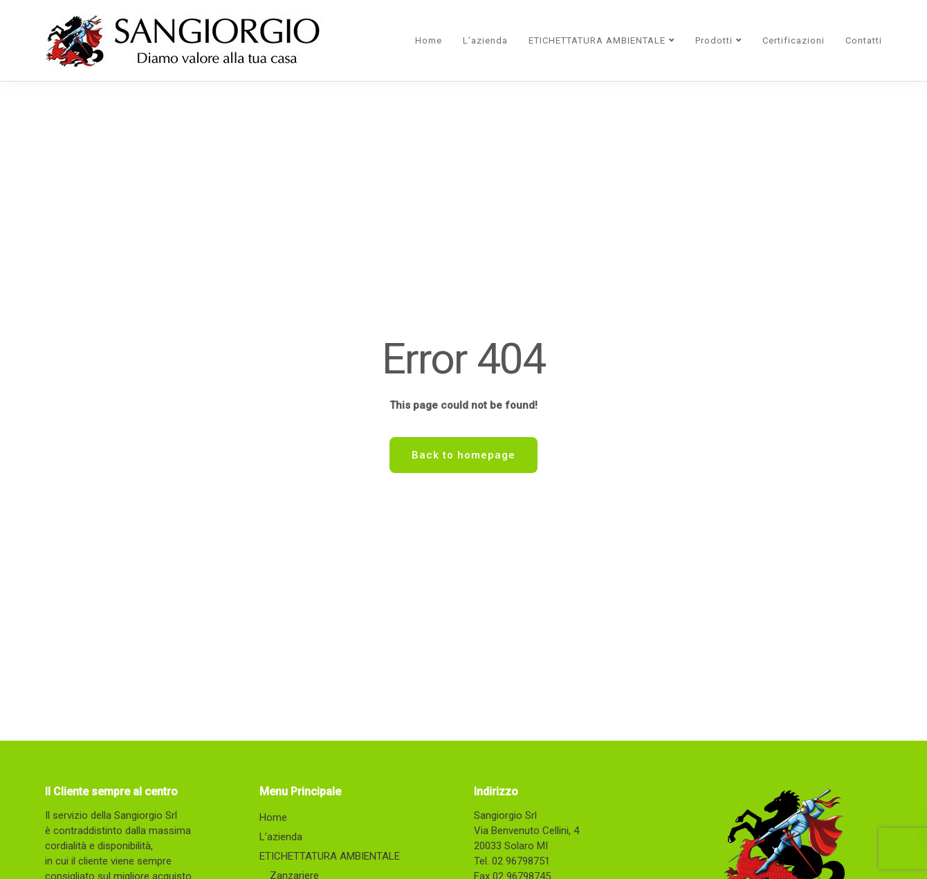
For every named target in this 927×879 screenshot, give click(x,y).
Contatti (863, 40)
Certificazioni (793, 40)
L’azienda (485, 40)
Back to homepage (463, 455)
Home (428, 40)
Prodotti (714, 40)
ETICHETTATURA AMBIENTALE (597, 40)
